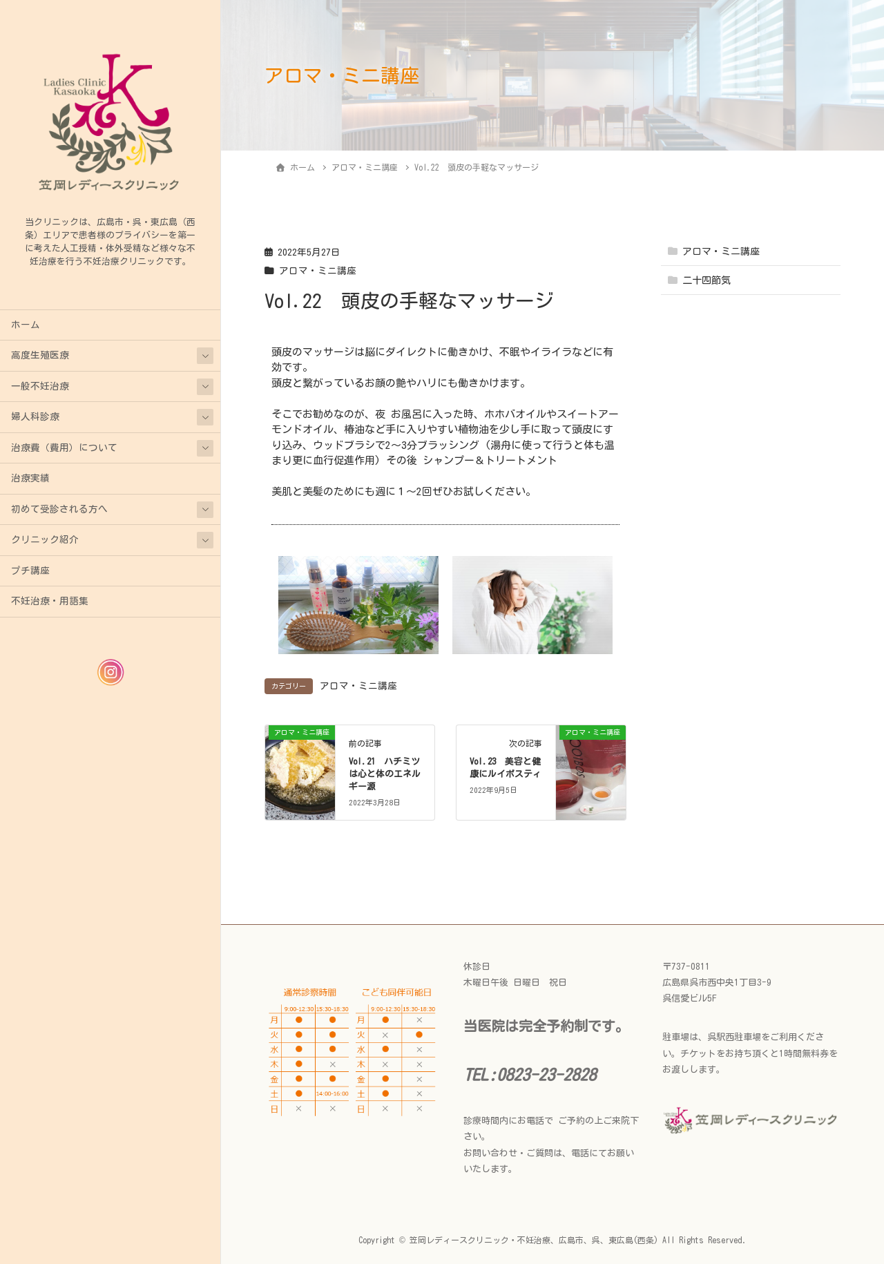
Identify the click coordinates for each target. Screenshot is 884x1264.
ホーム (25, 324)
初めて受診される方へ (59, 509)
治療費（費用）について (64, 447)
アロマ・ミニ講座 (317, 271)
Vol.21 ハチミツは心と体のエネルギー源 (385, 774)
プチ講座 (30, 570)
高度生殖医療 (40, 355)
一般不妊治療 (40, 386)
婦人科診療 (35, 416)
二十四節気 (706, 280)
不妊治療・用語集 (49, 601)
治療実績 (30, 478)
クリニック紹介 (45, 539)
